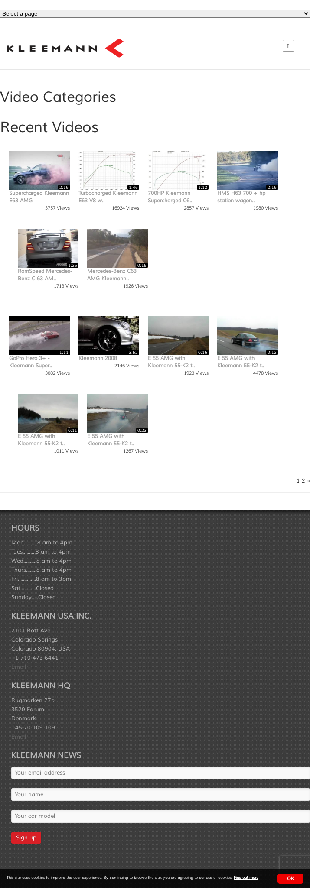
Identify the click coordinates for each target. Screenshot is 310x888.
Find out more (246, 877)
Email (18, 667)
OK (290, 878)
